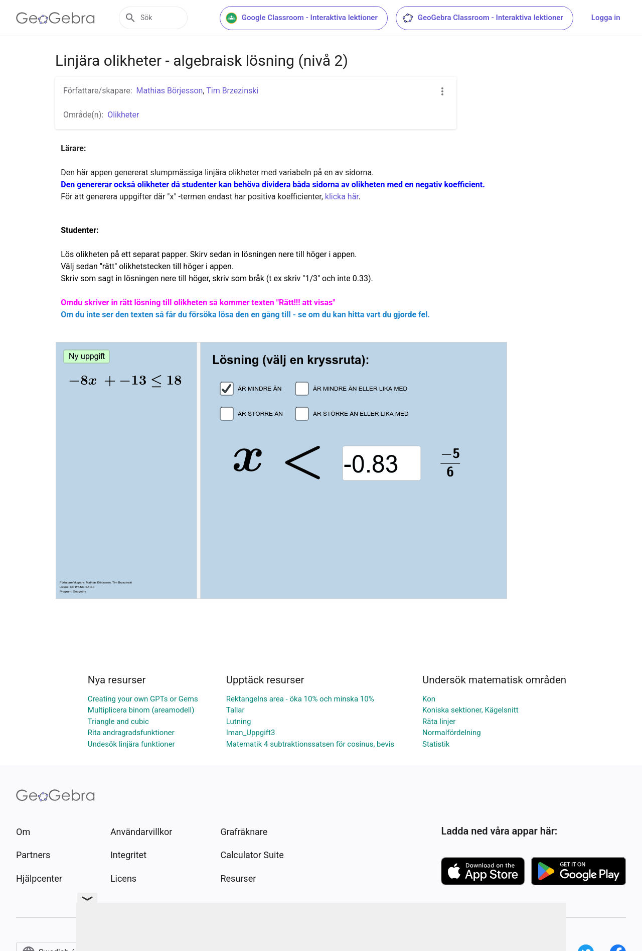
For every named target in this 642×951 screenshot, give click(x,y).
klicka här (342, 196)
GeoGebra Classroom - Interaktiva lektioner (518, 18)
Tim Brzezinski (232, 90)
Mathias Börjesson (169, 90)
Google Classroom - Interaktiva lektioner (338, 18)
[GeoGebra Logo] (55, 18)
